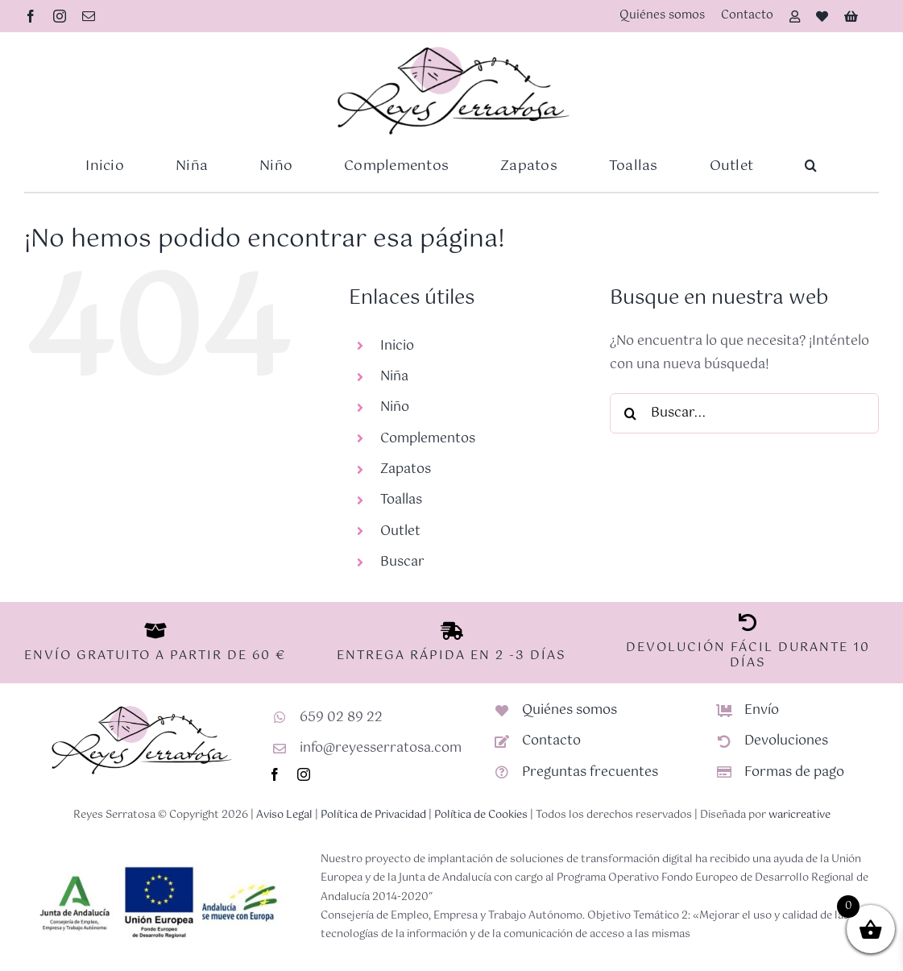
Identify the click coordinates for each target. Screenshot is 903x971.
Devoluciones (786, 741)
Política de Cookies (481, 815)
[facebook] (30, 16)
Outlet (400, 531)
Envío (761, 710)
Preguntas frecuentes (590, 772)
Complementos (427, 439)
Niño (394, 407)
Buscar (402, 562)
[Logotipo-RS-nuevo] (452, 49)
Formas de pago (794, 772)
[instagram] (59, 16)
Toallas (401, 500)
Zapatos (405, 469)
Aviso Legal (284, 815)
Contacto (551, 741)
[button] (811, 166)
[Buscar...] (744, 413)
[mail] (88, 16)
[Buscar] (630, 413)
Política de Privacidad (373, 815)
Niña (394, 377)
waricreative (799, 815)
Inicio (397, 346)
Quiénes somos (569, 710)
